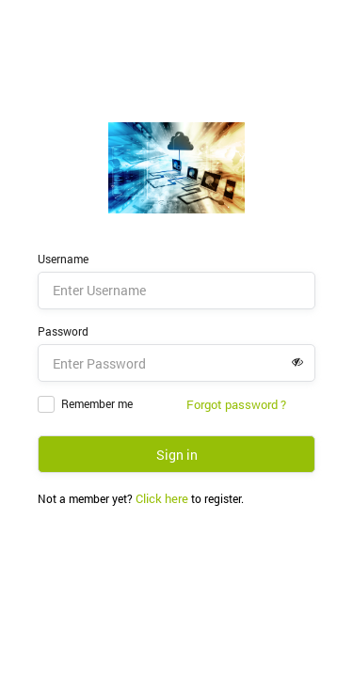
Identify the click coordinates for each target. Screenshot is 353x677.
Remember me (97, 403)
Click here (162, 498)
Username (63, 258)
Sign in (177, 455)
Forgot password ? (236, 404)
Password (63, 330)
